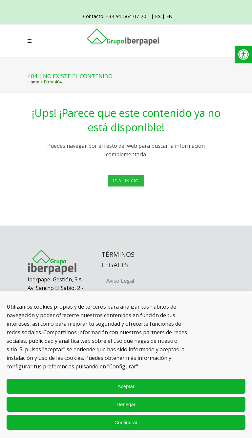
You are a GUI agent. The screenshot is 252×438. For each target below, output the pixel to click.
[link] (243, 54)
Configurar (126, 422)
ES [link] (158, 16)
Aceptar (126, 386)
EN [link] (169, 16)
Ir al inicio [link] (126, 181)
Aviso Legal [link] (120, 280)
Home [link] (33, 82)
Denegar (126, 404)
